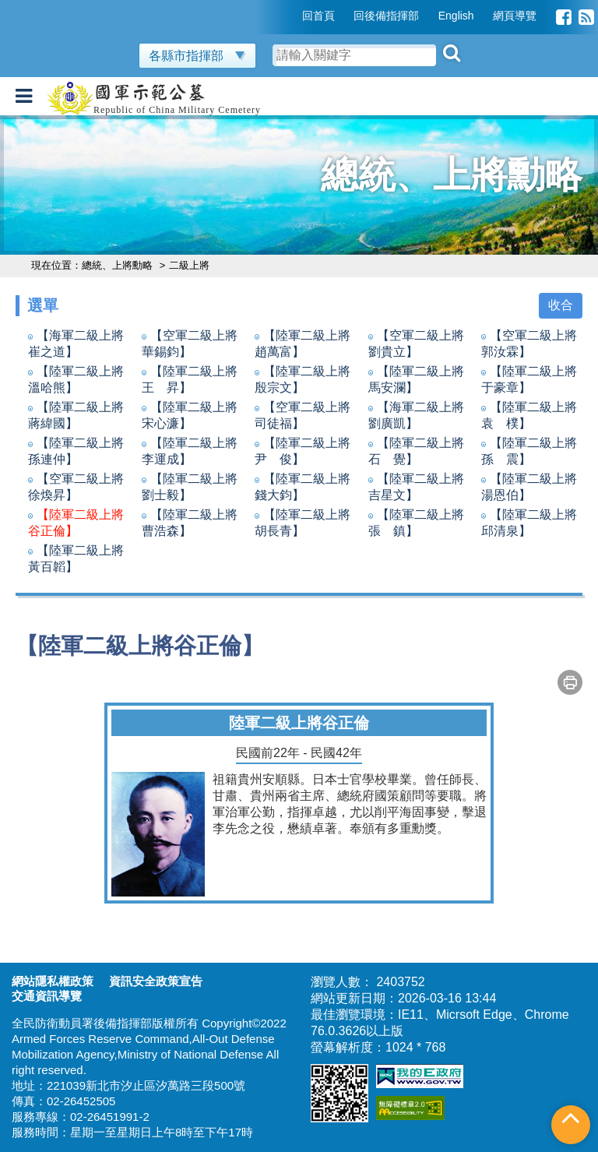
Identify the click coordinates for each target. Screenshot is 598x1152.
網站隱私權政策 (52, 981)
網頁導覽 (514, 15)
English (456, 15)
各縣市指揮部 (197, 55)
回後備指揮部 (386, 15)
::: (291, 15)
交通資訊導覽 (47, 995)
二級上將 (191, 265)
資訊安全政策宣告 (155, 981)
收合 (560, 305)
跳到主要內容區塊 (50, 7)
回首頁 (318, 15)
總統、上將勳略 (119, 265)
